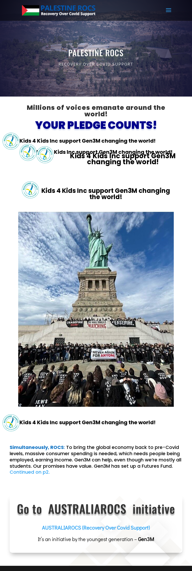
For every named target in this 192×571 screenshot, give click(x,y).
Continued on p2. (30, 472)
